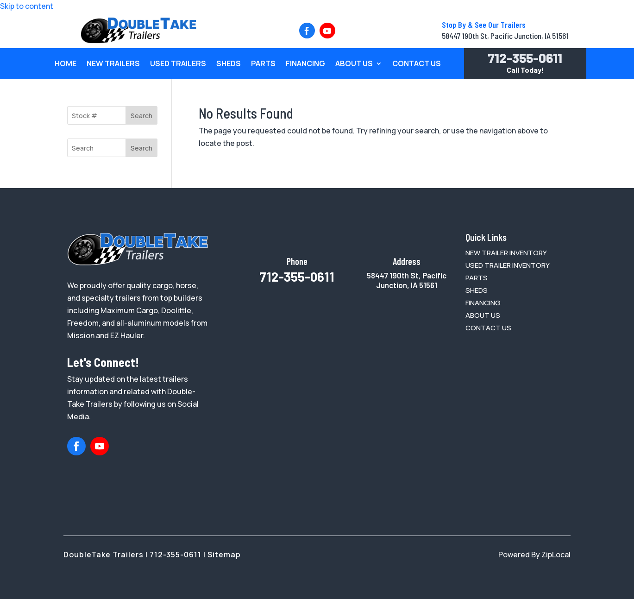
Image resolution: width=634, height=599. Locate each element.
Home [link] (65, 64)
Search (141, 115)
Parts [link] (263, 64)
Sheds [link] (228, 64)
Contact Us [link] (416, 64)
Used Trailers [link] (178, 64)
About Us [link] (354, 64)
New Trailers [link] (113, 64)
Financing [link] (305, 64)
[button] (307, 30)
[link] (138, 41)
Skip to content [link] (26, 6)
